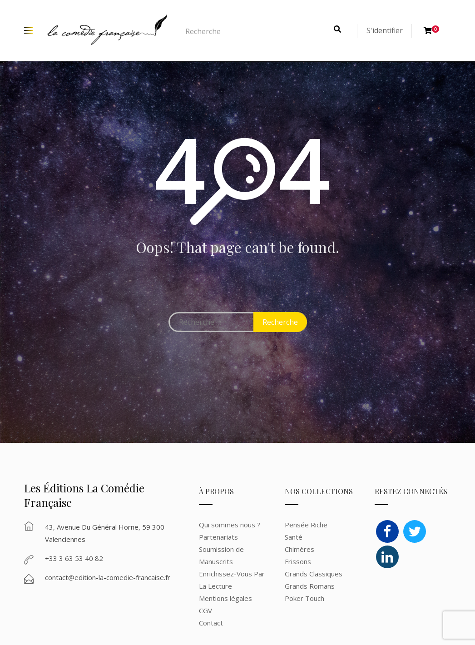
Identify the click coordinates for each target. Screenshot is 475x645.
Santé (293, 536)
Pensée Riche (306, 524)
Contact (211, 622)
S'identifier (384, 30)
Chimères (299, 549)
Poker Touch (304, 598)
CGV (205, 610)
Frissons (298, 561)
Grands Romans (310, 585)
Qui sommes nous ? (229, 524)
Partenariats (218, 536)
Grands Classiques (313, 573)
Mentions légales (225, 598)
